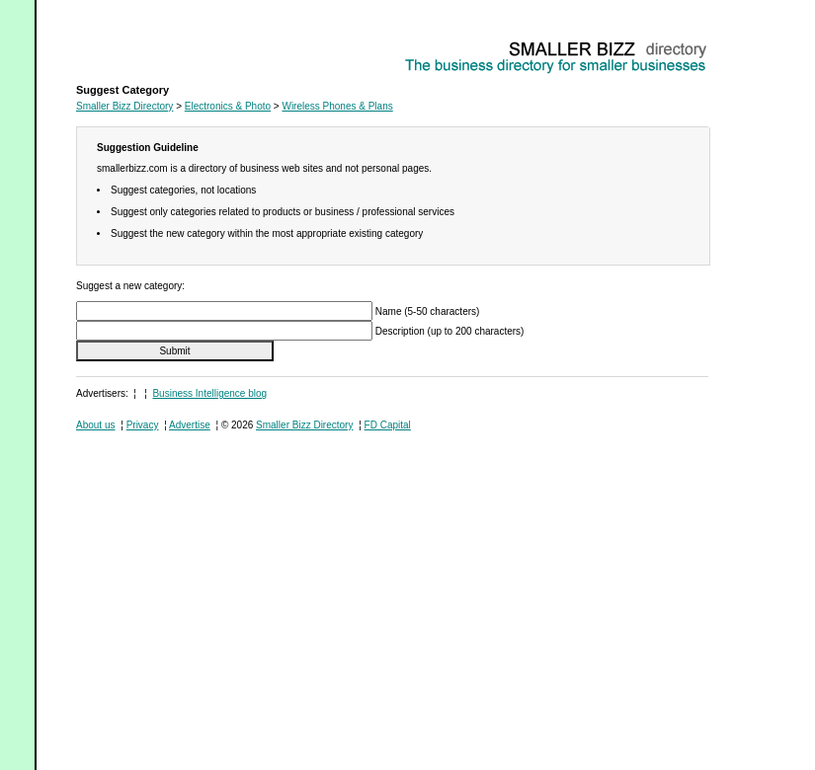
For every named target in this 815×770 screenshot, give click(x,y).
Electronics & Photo (228, 106)
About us (95, 425)
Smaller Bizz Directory (124, 106)
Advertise (189, 425)
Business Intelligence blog (209, 393)
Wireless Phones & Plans (131, 44)
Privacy (142, 425)
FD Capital (388, 425)
